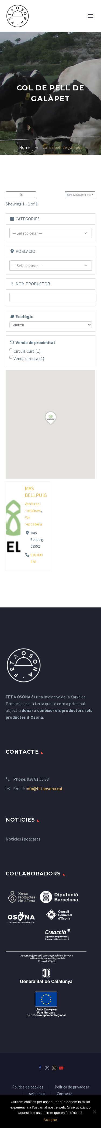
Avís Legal (37, 1094)
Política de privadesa (72, 1087)
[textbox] (51, 233)
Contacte (64, 1094)
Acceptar (50, 1120)
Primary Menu (90, 16)
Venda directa (28, 358)
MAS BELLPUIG (36, 491)
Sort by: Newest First (79, 195)
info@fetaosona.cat (44, 788)
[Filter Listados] (21, 194)
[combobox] (50, 233)
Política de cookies (27, 1087)
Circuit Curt (26, 351)
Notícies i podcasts (23, 839)
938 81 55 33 (38, 779)
